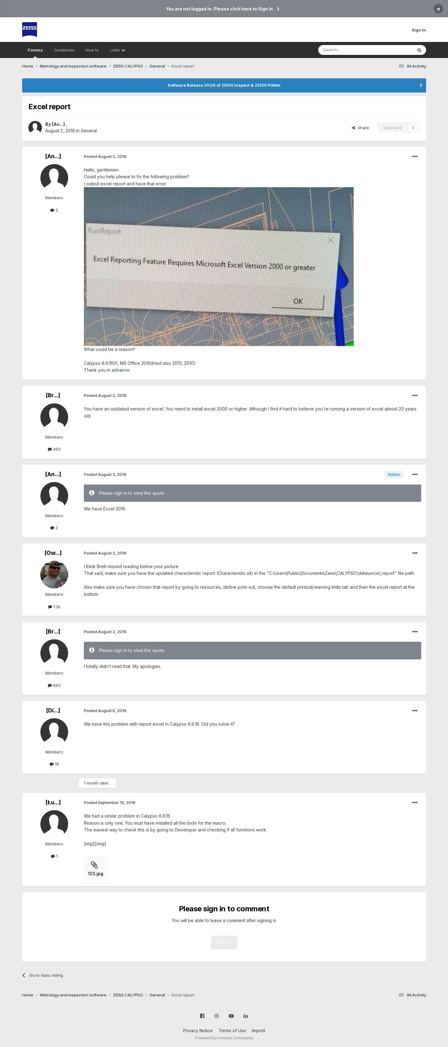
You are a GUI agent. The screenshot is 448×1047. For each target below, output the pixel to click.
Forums (35, 52)
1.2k (54, 606)
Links (117, 49)
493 (54, 449)
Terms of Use (232, 1030)
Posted (105, 156)
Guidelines (64, 49)
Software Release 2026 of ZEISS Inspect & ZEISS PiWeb (224, 85)
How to (92, 49)
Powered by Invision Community (224, 1038)
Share (360, 127)
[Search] (349, 50)
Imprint (258, 1030)
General (89, 130)
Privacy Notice (198, 1030)
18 (54, 763)
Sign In (419, 29)
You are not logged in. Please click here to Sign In (219, 8)
